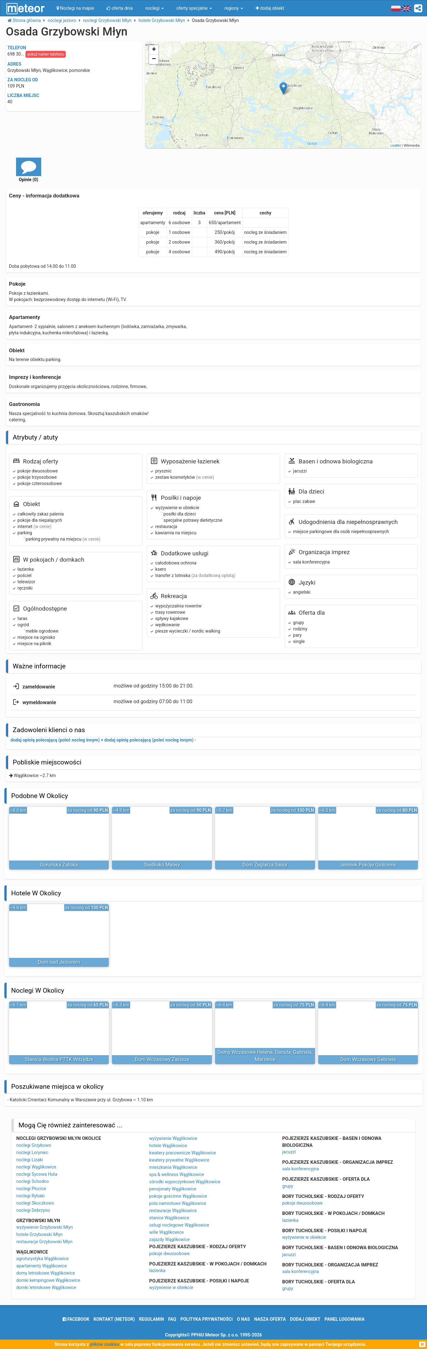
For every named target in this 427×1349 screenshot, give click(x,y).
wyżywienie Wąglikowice (173, 1138)
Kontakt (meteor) (114, 1319)
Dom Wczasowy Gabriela (368, 1059)
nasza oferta (270, 1319)
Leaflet (396, 145)
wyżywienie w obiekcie (171, 1287)
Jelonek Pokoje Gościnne (368, 865)
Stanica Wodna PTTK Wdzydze (59, 1059)
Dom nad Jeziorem (59, 962)
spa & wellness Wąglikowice (176, 1174)
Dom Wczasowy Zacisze (162, 1059)
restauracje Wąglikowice (173, 1210)
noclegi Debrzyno (33, 1210)
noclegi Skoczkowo (35, 1203)
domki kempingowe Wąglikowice (48, 1280)
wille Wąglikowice (166, 1232)
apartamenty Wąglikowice (41, 1265)
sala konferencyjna (300, 1168)
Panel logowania (344, 1319)
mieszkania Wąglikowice (173, 1167)
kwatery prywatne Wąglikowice (179, 1160)
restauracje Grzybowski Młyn (44, 1241)
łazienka (157, 1270)
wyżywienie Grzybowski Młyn (44, 1227)
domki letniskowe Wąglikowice (46, 1287)
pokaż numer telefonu (45, 54)
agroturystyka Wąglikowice (42, 1258)
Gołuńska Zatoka (59, 865)
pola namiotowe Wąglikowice (177, 1203)
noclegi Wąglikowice (36, 1166)
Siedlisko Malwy (162, 865)
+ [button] (154, 50)
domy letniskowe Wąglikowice (45, 1273)
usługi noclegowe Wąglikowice (179, 1225)
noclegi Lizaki (29, 1159)
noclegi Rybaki (30, 1195)
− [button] (154, 59)
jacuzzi (289, 1151)
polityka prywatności (206, 1319)
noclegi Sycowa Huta (36, 1174)
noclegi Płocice (31, 1188)
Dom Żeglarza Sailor (265, 865)
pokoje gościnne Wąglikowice (178, 1196)
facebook (76, 1319)
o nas (243, 1319)
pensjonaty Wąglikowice (173, 1188)
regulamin (151, 1319)
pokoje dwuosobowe (169, 1253)
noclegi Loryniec (32, 1152)
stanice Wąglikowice (169, 1217)
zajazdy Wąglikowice (169, 1239)
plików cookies (104, 1344)
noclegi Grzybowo (33, 1145)
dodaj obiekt (305, 1319)
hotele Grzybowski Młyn (39, 1234)
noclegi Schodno (32, 1181)
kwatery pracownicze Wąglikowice (182, 1152)
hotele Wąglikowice (168, 1145)
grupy (287, 1186)
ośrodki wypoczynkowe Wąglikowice (184, 1181)
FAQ (172, 1319)
